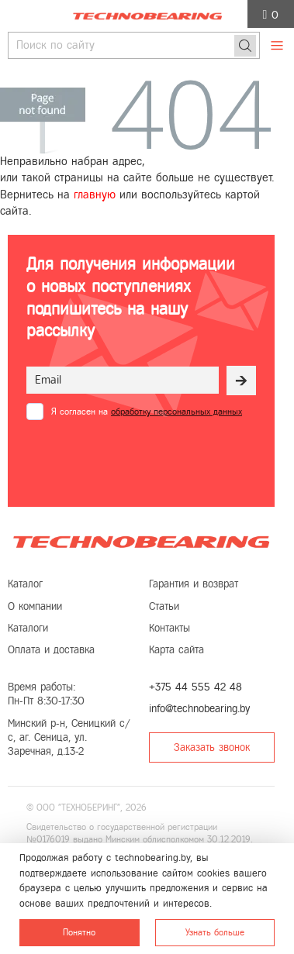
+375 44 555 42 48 (195, 687)
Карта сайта (176, 650)
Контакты (169, 628)
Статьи (164, 606)
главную (95, 194)
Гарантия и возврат (193, 584)
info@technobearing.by (199, 709)
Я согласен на (146, 411)
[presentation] (130, 457)
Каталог (25, 584)
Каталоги (28, 628)
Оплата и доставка (51, 650)
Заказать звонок (212, 747)
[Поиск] (245, 46)
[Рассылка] (241, 380)
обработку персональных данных (176, 411)
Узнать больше (214, 932)
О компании (35, 606)
